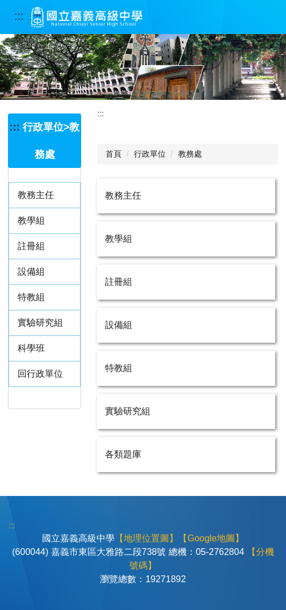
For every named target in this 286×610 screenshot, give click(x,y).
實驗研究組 (40, 322)
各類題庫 (123, 454)
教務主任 (36, 195)
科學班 (31, 348)
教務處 (190, 153)
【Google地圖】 (211, 538)
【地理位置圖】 (146, 538)
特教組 (31, 297)
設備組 (31, 271)
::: (19, 16)
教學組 (31, 220)
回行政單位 (40, 373)
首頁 (113, 153)
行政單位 (150, 153)
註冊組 (31, 246)
